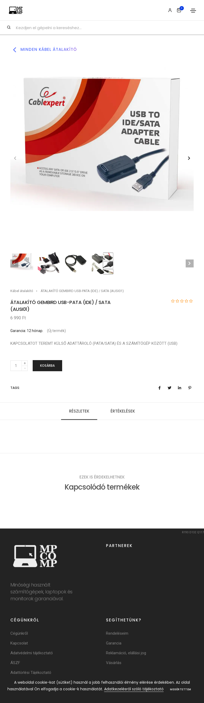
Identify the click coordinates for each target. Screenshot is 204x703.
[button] (189, 158)
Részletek (79, 411)
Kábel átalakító (21, 291)
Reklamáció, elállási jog (126, 653)
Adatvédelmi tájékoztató (31, 653)
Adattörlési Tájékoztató (30, 673)
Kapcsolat (19, 643)
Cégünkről (19, 634)
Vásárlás (113, 663)
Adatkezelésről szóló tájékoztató (134, 689)
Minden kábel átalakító (43, 50)
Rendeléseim (117, 634)
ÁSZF (15, 663)
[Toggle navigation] (193, 10)
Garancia (113, 643)
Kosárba (47, 365)
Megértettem (180, 689)
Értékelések (122, 411)
